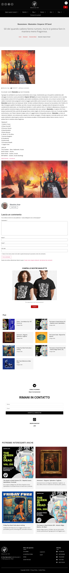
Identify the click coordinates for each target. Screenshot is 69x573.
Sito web (3, 248)
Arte (52, 12)
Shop (60, 12)
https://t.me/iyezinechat (34, 392)
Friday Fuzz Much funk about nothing (14, 525)
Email (3, 243)
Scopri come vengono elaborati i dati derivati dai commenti (38, 260)
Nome (3, 237)
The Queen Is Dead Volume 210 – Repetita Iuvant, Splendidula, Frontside (57, 323)
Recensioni (25, 36)
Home (20, 36)
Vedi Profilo (14, 207)
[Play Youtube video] (34, 179)
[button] (66, 2)
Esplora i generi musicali (11, 12)
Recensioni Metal (32, 36)
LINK (34, 426)
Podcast (43, 12)
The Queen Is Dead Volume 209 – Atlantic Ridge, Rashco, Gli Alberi (57, 349)
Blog (34, 12)
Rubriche (25, 12)
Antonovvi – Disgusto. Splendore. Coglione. (49, 480)
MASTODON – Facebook (8, 158)
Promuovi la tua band (35, 15)
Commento (4, 220)
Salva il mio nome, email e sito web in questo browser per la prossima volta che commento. (24, 253)
